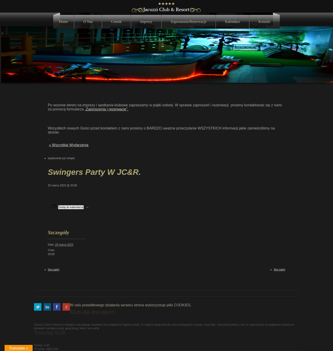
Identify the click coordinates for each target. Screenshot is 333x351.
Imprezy (146, 22)
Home (63, 22)
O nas (87, 22)
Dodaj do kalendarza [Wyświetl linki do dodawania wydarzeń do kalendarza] (70, 207)
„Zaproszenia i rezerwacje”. (106, 109)
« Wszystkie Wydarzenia (68, 145)
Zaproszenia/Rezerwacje (188, 22)
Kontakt (264, 22)
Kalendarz (232, 22)
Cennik (116, 22)
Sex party (53, 269)
